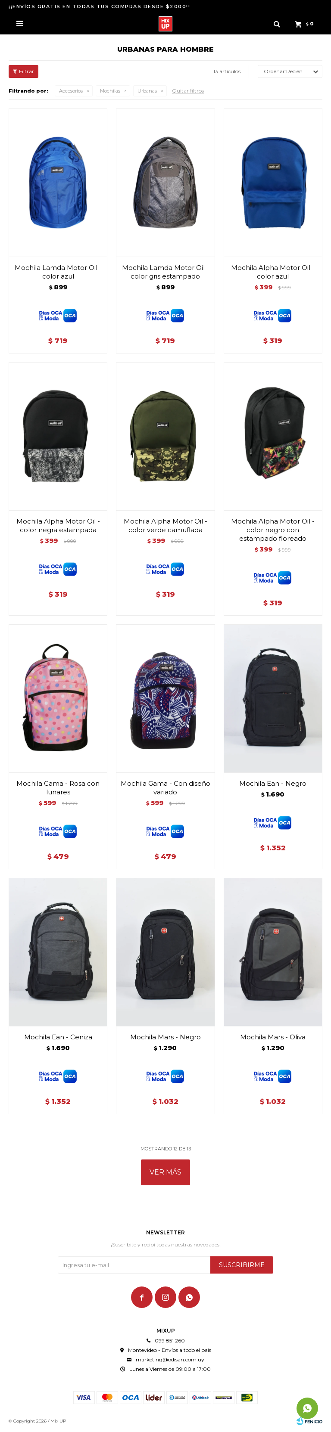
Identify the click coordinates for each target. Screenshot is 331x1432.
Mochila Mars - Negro (165, 1037)
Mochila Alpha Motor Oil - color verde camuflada (165, 525)
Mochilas (110, 91)
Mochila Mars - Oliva (273, 1037)
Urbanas (147, 91)
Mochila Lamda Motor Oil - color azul (58, 271)
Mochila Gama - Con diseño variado (165, 787)
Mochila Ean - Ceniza (58, 1037)
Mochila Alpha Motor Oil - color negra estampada (58, 525)
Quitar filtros (188, 90)
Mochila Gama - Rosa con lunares (58, 787)
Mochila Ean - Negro (272, 783)
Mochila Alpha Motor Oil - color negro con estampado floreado (273, 529)
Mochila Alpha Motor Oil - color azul (273, 271)
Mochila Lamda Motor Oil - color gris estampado (165, 271)
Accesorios (71, 91)
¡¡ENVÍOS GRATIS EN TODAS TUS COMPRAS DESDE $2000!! (99, 6)
